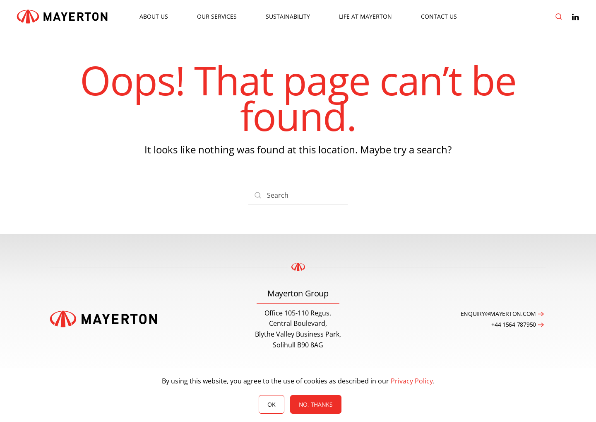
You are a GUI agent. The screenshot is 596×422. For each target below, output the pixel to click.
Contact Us (439, 16)
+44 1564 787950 (513, 324)
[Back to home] (62, 16)
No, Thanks (316, 404)
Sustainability (288, 16)
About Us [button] (153, 16)
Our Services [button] (217, 16)
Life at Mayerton (365, 16)
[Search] (298, 195)
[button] (559, 16)
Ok (271, 404)
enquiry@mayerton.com (498, 314)
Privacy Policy (412, 381)
